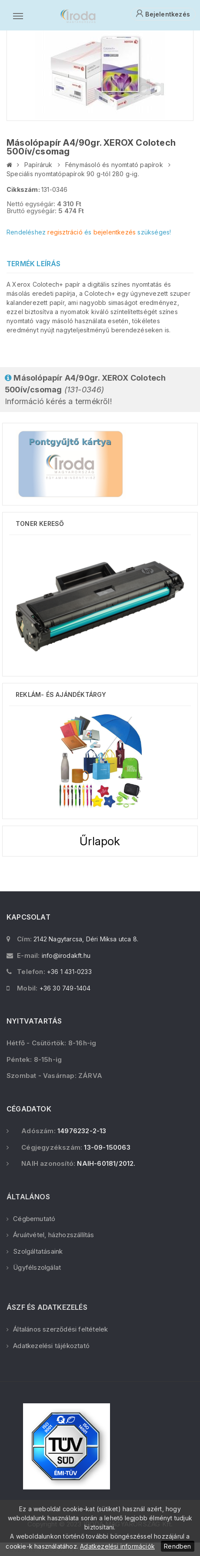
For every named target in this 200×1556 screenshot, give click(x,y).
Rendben (177, 1546)
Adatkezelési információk (117, 1546)
